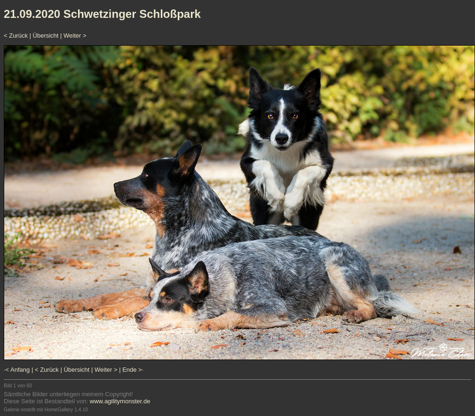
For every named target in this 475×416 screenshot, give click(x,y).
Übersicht (46, 35)
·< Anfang (17, 369)
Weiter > (75, 35)
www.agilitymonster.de (120, 401)
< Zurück (16, 35)
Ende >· (132, 369)
